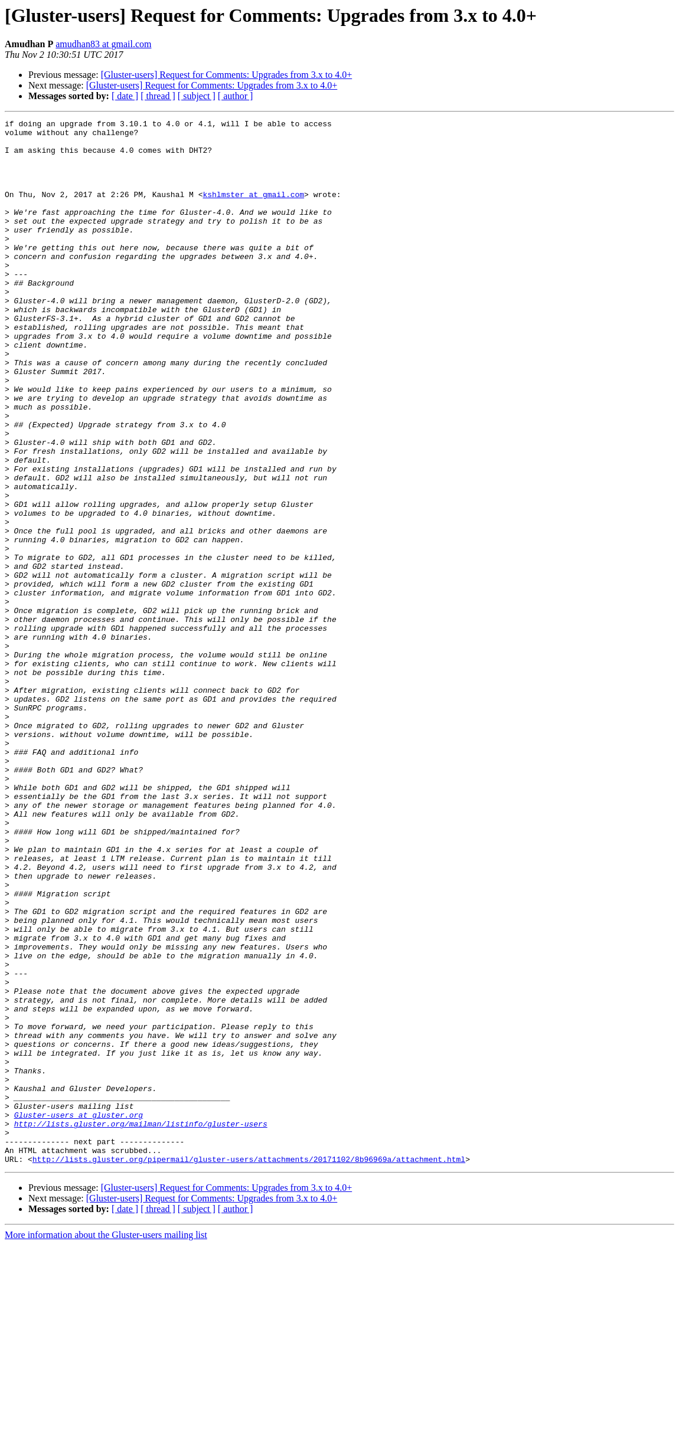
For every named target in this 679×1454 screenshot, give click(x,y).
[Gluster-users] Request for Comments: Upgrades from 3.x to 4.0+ (226, 75)
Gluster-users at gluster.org (78, 1314)
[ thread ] (158, 96)
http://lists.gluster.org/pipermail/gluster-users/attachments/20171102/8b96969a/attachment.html (248, 1368)
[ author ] (235, 96)
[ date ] (125, 96)
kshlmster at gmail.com (253, 210)
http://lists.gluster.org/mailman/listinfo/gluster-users (140, 1325)
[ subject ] (197, 96)
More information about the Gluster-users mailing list (106, 1444)
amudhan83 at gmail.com (103, 44)
